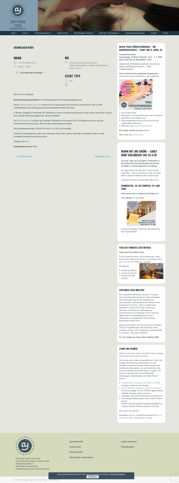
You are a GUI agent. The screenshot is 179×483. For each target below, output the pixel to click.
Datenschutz (76, 452)
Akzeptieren (92, 477)
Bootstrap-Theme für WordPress (47, 480)
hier (28, 141)
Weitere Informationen (118, 474)
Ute (71, 81)
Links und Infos (129, 441)
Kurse (24, 33)
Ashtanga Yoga (26, 480)
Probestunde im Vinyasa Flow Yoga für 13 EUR (140, 383)
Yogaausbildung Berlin (135, 33)
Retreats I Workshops (108, 33)
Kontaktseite (76, 441)
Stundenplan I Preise (83, 33)
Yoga (13, 33)
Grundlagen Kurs (25, 156)
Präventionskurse (42, 33)
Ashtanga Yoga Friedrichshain (83, 62)
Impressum (75, 446)
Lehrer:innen (62, 33)
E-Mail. (146, 130)
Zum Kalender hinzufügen (29, 72)
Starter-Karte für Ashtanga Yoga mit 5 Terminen (141, 388)
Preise (165, 33)
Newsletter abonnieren (81, 457)
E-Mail (124, 262)
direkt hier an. (138, 135)
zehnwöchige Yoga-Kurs (31, 104)
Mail (35, 146)
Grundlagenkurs (24, 120)
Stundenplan (127, 446)
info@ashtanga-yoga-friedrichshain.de (32, 469)
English (154, 33)
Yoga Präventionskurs (143, 126)
